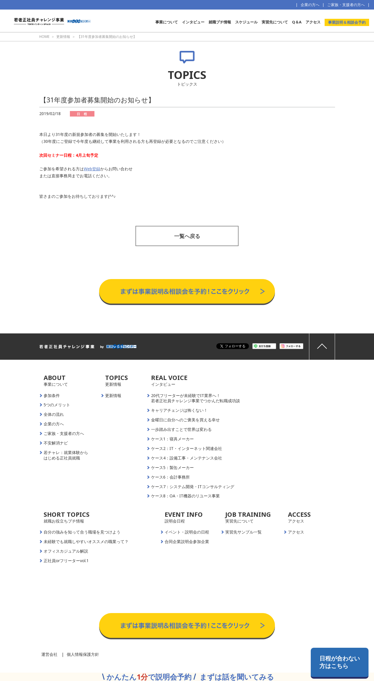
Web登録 (92, 168)
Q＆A (297, 22)
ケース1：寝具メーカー (172, 439)
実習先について (275, 22)
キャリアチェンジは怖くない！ (179, 410)
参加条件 (52, 395)
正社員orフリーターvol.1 (66, 560)
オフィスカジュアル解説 (66, 551)
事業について (166, 22)
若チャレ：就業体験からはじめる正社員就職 (66, 455)
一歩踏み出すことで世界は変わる (181, 429)
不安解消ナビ (56, 443)
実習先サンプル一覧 (243, 532)
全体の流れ (54, 414)
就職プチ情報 (220, 22)
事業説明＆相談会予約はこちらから (187, 273)
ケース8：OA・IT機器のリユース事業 (185, 496)
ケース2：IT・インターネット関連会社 (186, 448)
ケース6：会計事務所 (170, 477)
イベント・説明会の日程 (187, 532)
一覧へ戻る (187, 235)
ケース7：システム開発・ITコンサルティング (192, 486)
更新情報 (113, 395)
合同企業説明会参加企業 (187, 541)
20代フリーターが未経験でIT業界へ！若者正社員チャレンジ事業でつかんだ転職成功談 (195, 398)
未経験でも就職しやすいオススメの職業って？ (86, 541)
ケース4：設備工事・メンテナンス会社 (186, 458)
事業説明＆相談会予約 (347, 22)
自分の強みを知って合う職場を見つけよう (82, 532)
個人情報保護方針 (83, 654)
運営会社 (49, 654)
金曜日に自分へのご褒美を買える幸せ (185, 419)
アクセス (313, 22)
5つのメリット (57, 404)
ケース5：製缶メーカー (172, 467)
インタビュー (193, 22)
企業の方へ (310, 4)
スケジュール (246, 22)
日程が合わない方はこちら (339, 662)
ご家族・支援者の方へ (346, 4)
